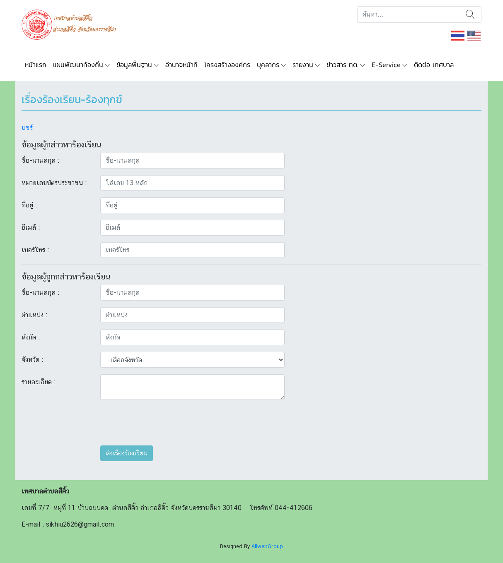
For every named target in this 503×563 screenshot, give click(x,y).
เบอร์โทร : (35, 250)
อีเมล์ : (31, 227)
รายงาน (303, 65)
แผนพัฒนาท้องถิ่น (78, 65)
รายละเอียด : (39, 382)
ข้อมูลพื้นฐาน (134, 65)
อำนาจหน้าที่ (181, 65)
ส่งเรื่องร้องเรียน (127, 453)
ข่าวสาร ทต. (342, 65)
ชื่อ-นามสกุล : (40, 160)
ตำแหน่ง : (34, 315)
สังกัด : (31, 337)
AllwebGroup (267, 546)
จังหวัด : (32, 359)
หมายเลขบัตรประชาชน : (54, 183)
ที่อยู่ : (29, 205)
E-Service (386, 65)
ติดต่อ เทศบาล (434, 65)
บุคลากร (268, 65)
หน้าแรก (35, 65)
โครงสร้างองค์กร (227, 65)
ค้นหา (470, 14)
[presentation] (163, 423)
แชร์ (27, 128)
